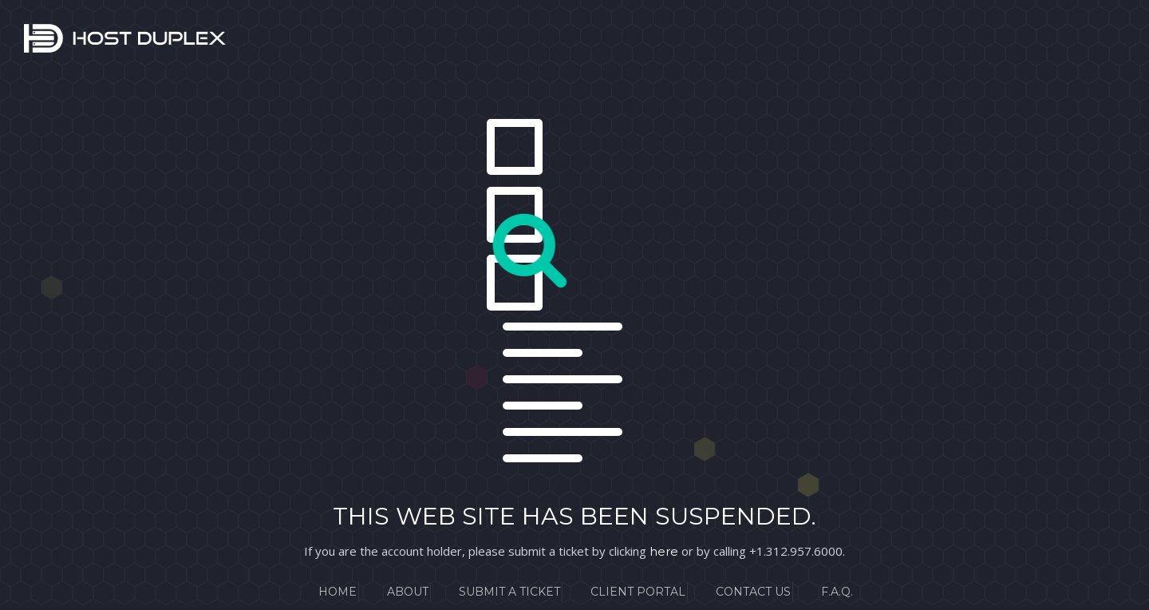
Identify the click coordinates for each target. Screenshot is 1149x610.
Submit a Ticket (509, 591)
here (664, 551)
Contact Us (753, 591)
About (407, 591)
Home (337, 591)
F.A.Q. (837, 591)
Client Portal (637, 591)
